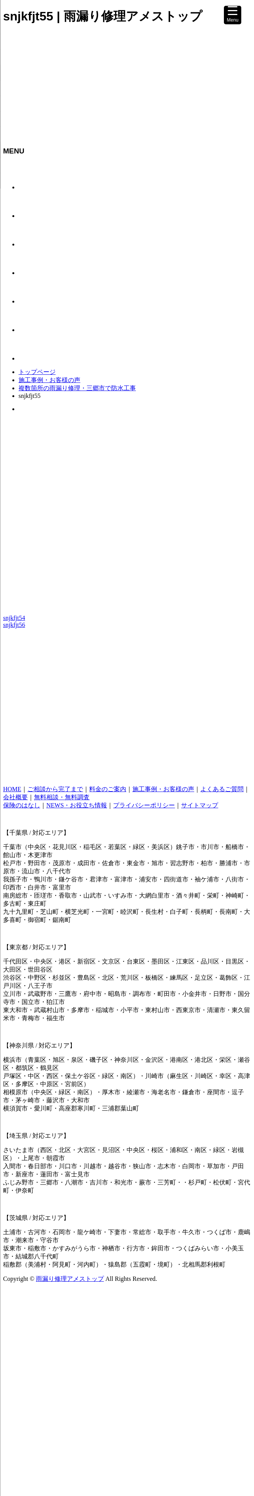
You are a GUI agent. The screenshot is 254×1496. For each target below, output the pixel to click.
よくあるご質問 (222, 789)
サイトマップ (199, 805)
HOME (12, 789)
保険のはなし (21, 805)
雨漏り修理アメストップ (70, 1278)
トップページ (37, 372)
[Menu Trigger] (232, 15)
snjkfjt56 (14, 625)
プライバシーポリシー (144, 805)
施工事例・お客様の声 (49, 380)
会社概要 (15, 797)
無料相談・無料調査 (62, 797)
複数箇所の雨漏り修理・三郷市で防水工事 (77, 388)
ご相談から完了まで (55, 789)
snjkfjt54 (14, 618)
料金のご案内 (107, 789)
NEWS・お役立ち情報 (76, 805)
